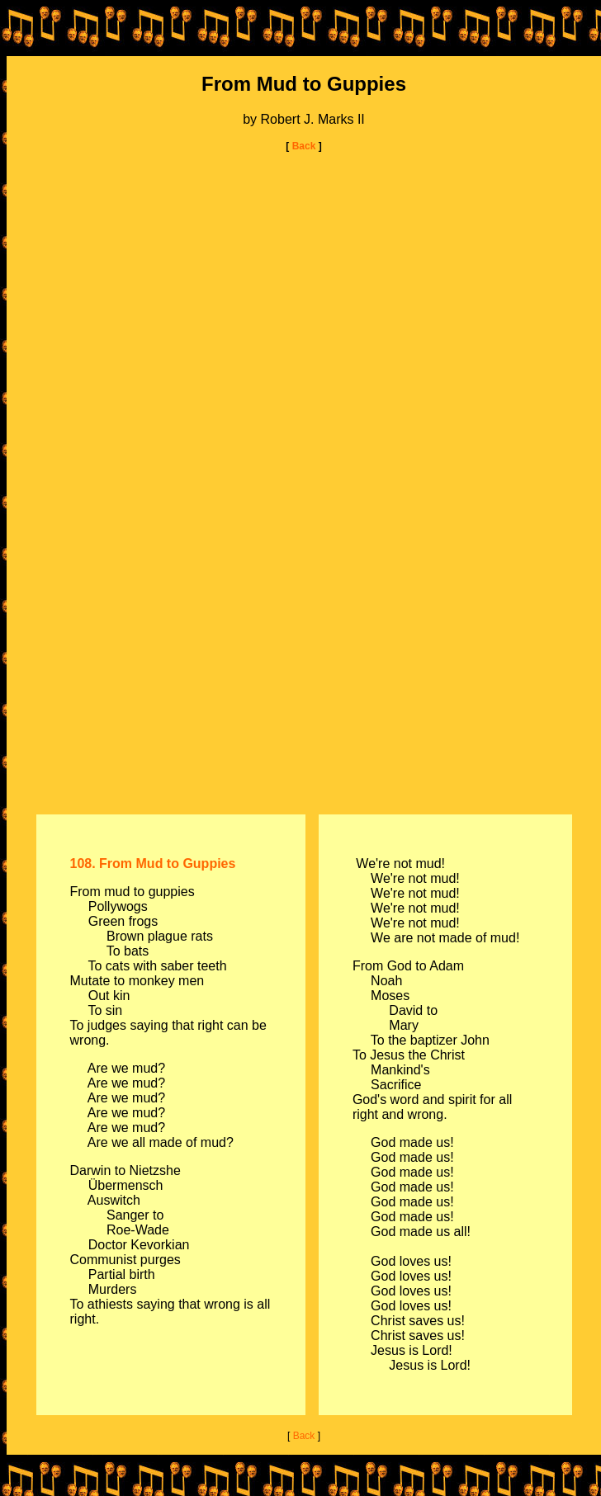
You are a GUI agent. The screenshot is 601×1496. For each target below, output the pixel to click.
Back (302, 146)
